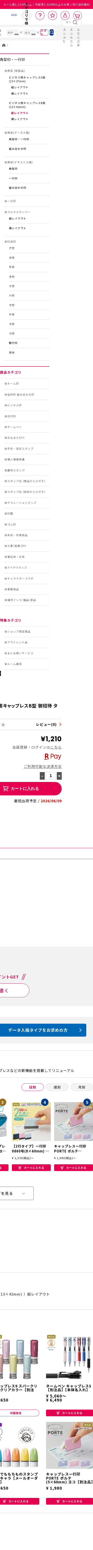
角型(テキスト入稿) (20, 162)
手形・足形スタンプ (20, 448)
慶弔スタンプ (16, 470)
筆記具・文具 (16, 557)
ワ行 (12, 333)
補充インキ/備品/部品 (21, 600)
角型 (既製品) (16, 70)
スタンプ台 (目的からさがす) (26, 491)
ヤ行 (12, 314)
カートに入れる (31, 1167)
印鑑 (10, 513)
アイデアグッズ (17, 567)
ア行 (12, 248)
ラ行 (12, 324)
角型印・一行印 (12, 59)
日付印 (11, 416)
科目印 (11, 241)
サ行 (12, 267)
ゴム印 (11, 524)
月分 (12, 352)
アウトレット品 (17, 642)
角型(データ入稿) (18, 132)
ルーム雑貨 (14, 664)
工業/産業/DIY (16, 546)
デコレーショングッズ (21, 502)
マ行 (12, 305)
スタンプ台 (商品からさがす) (26, 481)
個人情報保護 (16, 459)
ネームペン (14, 427)
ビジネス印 (14, 405)
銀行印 (13, 343)
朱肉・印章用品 (17, 535)
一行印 (13, 178)
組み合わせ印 (17, 148)
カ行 (12, 257)
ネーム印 (13, 383)
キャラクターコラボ (20, 578)
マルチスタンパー (19, 212)
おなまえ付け (16, 437)
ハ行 (12, 295)
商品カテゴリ (10, 372)
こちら (56, 747)
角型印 (13, 168)
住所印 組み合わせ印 (20, 394)
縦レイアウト (20, 87)
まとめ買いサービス (20, 653)
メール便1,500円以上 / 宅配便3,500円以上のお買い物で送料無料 (46, 4)
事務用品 (13, 589)
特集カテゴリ (10, 620)
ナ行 (12, 286)
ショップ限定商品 (19, 631)
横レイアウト (20, 93)
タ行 (12, 276)
